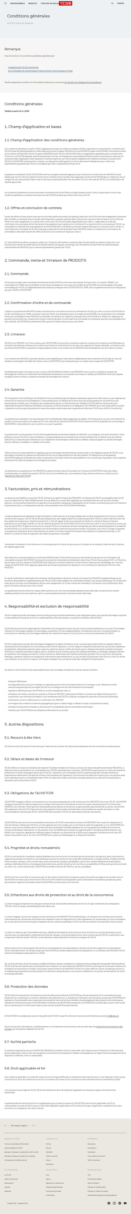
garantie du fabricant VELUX (18, 476)
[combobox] (111, 3)
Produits (32, 3)
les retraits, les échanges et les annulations (82, 82)
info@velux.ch (113, 1016)
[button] (5, 1126)
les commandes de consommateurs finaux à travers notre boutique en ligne (40, 71)
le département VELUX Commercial (23, 67)
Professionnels (17, 3)
